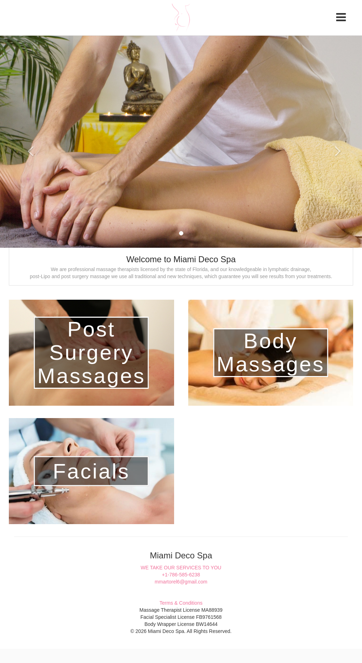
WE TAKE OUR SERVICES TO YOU (181, 567)
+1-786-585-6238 (181, 574)
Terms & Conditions (181, 603)
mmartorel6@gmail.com (181, 582)
